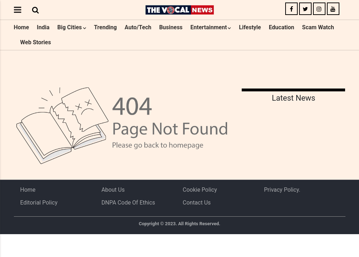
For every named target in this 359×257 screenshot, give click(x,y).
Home (21, 27)
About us (113, 189)
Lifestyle (250, 27)
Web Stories (35, 42)
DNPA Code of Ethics (128, 202)
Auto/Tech (138, 27)
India (43, 27)
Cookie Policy (200, 189)
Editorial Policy (39, 202)
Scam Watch (318, 27)
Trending (105, 27)
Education (281, 27)
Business (171, 27)
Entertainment (208, 27)
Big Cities (69, 27)
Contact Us (197, 202)
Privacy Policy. (282, 189)
